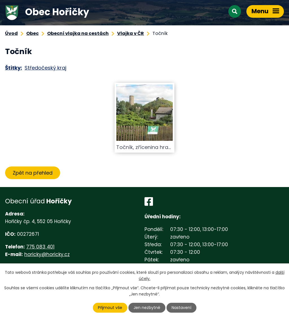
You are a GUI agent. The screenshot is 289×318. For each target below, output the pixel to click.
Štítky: (13, 67)
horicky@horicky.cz (47, 254)
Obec (32, 33)
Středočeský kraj (45, 67)
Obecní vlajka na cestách (78, 33)
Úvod (11, 33)
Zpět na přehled (32, 172)
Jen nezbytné (146, 307)
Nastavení (181, 307)
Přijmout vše (110, 307)
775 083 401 (40, 246)
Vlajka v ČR (130, 33)
